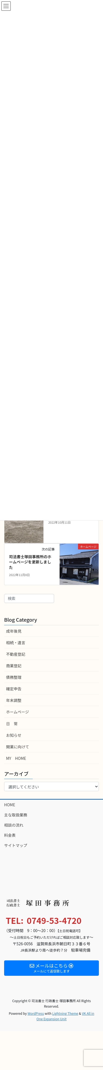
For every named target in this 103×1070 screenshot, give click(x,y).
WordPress (35, 1013)
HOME (9, 804)
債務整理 (13, 677)
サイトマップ (15, 845)
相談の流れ (13, 825)
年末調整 (13, 700)
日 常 (12, 723)
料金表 (10, 835)
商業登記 (13, 665)
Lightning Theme (65, 1013)
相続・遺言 (15, 642)
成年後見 (13, 631)
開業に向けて (17, 746)
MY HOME (16, 758)
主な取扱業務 (15, 815)
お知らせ (13, 735)
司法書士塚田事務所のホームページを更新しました (30, 562)
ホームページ (17, 712)
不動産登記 (15, 654)
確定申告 (13, 688)
